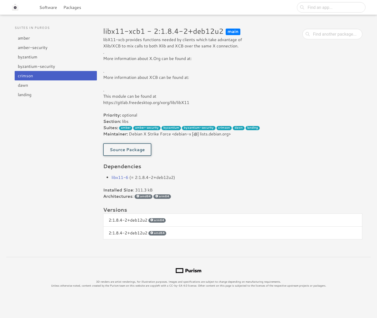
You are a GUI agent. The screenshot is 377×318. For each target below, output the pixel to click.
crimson (25, 76)
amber (24, 38)
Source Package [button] (127, 149)
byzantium (27, 57)
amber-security (32, 47)
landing (24, 94)
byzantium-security (36, 66)
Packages (72, 7)
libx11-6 (120, 177)
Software (48, 7)
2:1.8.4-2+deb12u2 (137, 220)
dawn (23, 85)
